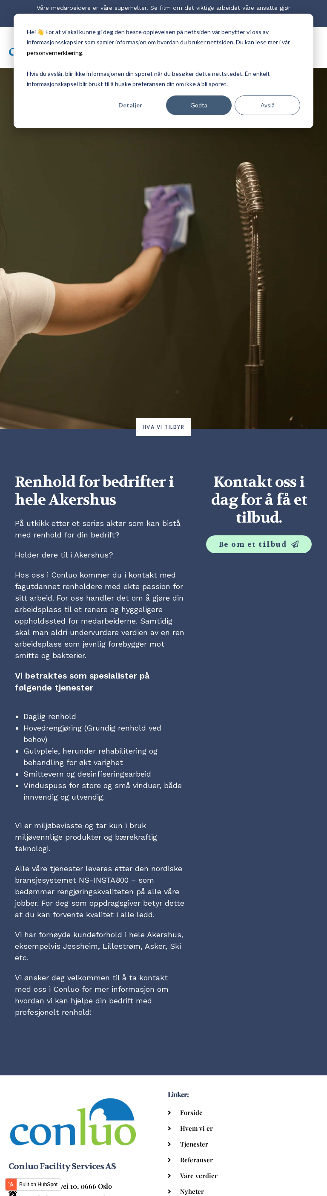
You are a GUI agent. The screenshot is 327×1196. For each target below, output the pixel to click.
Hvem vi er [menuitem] (196, 1128)
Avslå (268, 105)
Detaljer (130, 105)
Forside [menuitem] (191, 1112)
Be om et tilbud (254, 544)
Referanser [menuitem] (196, 1160)
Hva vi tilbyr (164, 426)
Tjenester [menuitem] (194, 1144)
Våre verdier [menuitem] (199, 1175)
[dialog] (163, 71)
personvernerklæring (54, 52)
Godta (198, 105)
